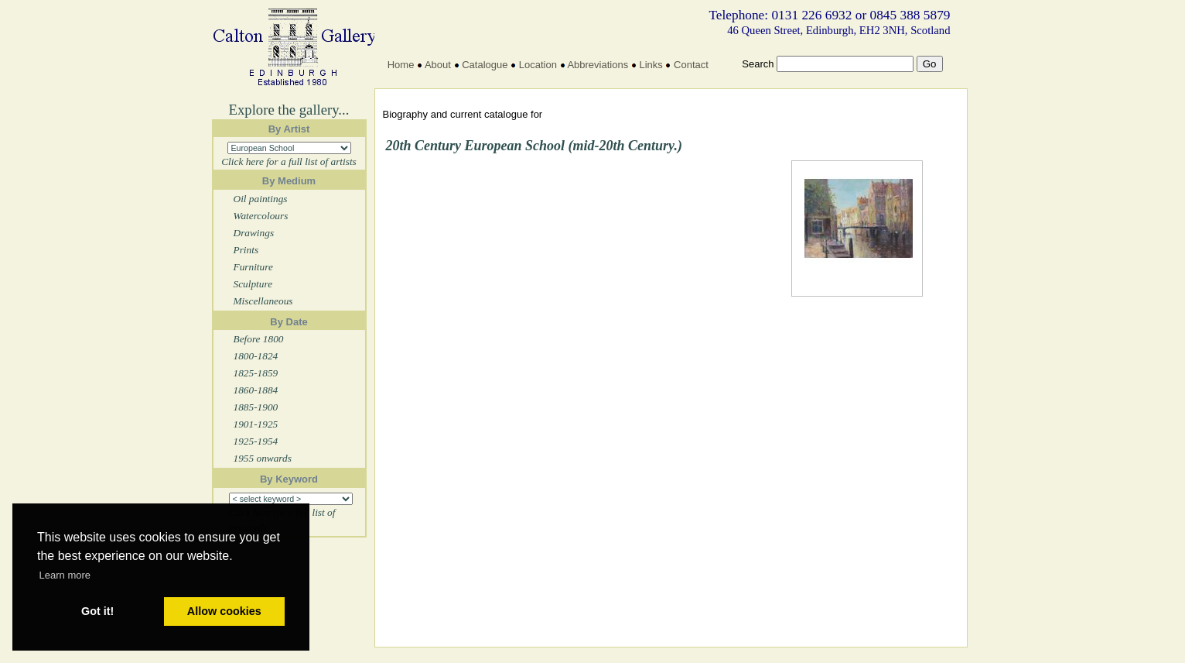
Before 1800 (259, 339)
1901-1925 (256, 424)
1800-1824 (256, 356)
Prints (246, 250)
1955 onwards (263, 458)
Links (650, 64)
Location (538, 64)
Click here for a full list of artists (289, 161)
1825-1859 (256, 373)
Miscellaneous (263, 301)
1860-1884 (256, 390)
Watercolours (261, 216)
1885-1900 (256, 407)
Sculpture (253, 284)
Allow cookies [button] (224, 611)
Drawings (254, 233)
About (438, 64)
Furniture (253, 267)
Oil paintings (261, 198)
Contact (691, 64)
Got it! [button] (97, 611)
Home (401, 64)
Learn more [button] (64, 575)
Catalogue (484, 64)
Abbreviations (597, 64)
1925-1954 (256, 441)
